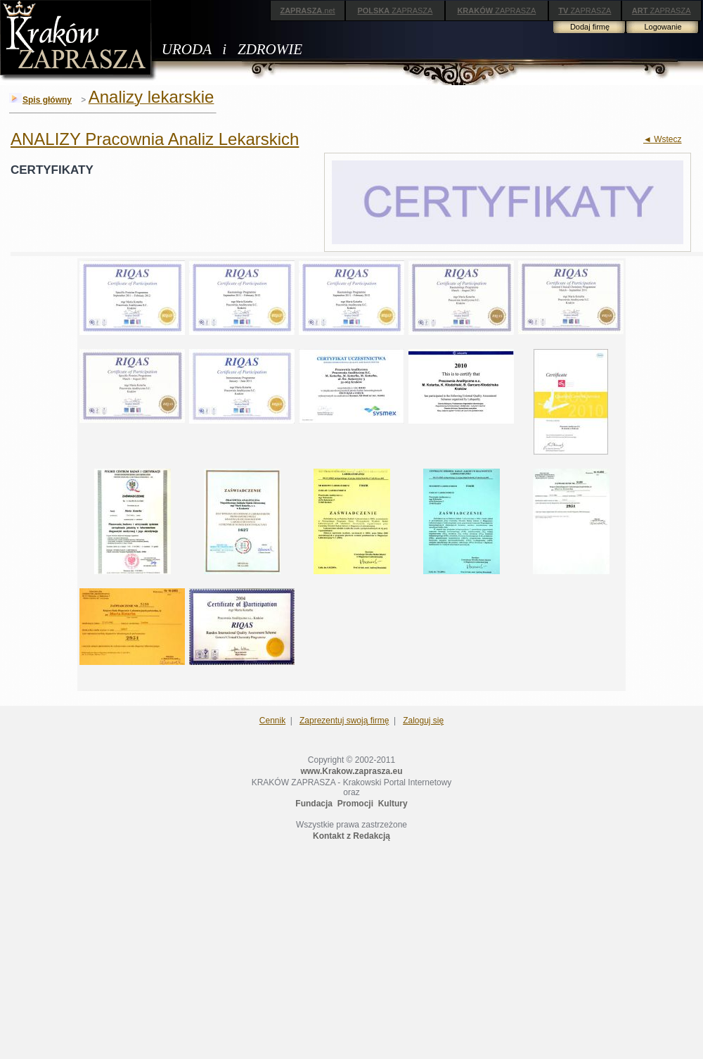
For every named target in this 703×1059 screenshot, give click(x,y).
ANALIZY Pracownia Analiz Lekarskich (155, 138)
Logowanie (662, 27)
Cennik (272, 720)
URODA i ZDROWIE (232, 49)
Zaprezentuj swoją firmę (344, 720)
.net (307, 10)
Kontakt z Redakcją (351, 836)
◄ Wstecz (662, 139)
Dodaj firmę (590, 27)
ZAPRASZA (394, 10)
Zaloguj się (423, 720)
